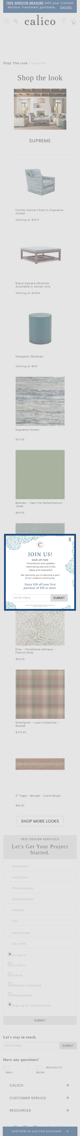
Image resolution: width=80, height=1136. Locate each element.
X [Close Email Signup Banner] (70, 539)
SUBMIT (59, 598)
